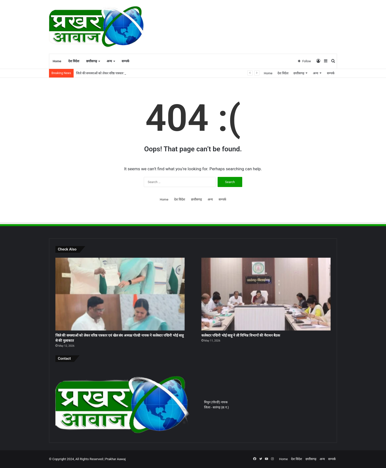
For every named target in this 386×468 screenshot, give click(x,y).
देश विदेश (73, 61)
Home (57, 61)
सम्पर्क (125, 61)
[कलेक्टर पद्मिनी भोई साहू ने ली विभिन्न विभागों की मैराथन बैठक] (266, 294)
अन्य (109, 61)
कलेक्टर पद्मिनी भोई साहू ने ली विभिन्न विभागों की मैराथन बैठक (240, 335)
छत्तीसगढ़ (91, 61)
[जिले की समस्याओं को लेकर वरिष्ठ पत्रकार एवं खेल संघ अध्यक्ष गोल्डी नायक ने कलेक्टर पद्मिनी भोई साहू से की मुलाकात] (120, 294)
